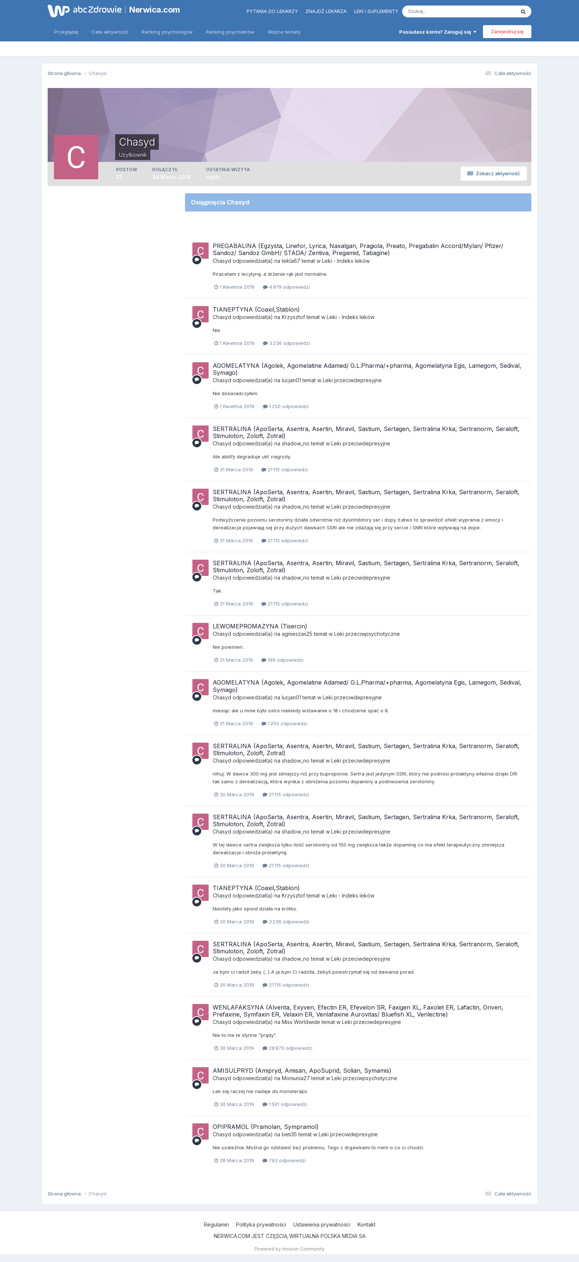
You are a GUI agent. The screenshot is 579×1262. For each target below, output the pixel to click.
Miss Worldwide (301, 1022)
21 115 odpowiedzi (284, 469)
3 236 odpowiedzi (286, 343)
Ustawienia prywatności (321, 1224)
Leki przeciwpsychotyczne (367, 634)
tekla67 (291, 261)
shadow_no (295, 443)
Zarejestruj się (507, 31)
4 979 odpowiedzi (286, 287)
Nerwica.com (154, 10)
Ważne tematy (284, 32)
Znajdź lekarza (326, 11)
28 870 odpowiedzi (287, 1048)
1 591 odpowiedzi (285, 1104)
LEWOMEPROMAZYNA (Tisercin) (260, 626)
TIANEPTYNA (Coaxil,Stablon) (256, 309)
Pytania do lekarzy (272, 11)
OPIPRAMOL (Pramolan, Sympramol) (266, 1126)
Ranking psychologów (167, 32)
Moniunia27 (296, 1078)
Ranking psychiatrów (230, 32)
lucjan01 (291, 380)
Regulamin (216, 1224)
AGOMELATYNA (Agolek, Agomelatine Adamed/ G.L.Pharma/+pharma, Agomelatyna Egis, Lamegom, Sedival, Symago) (367, 369)
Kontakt (366, 1224)
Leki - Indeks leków (346, 261)
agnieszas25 (297, 634)
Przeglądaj (66, 32)
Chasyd (222, 261)
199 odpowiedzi (282, 660)
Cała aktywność (110, 32)
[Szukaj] (430, 11)
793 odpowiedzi (284, 1160)
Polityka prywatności (261, 1224)
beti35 (289, 1134)
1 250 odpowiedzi (286, 406)
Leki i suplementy (376, 11)
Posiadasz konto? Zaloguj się (437, 32)
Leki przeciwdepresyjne (352, 380)
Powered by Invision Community (289, 1249)
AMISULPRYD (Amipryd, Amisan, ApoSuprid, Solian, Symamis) (302, 1070)
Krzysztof (293, 317)
